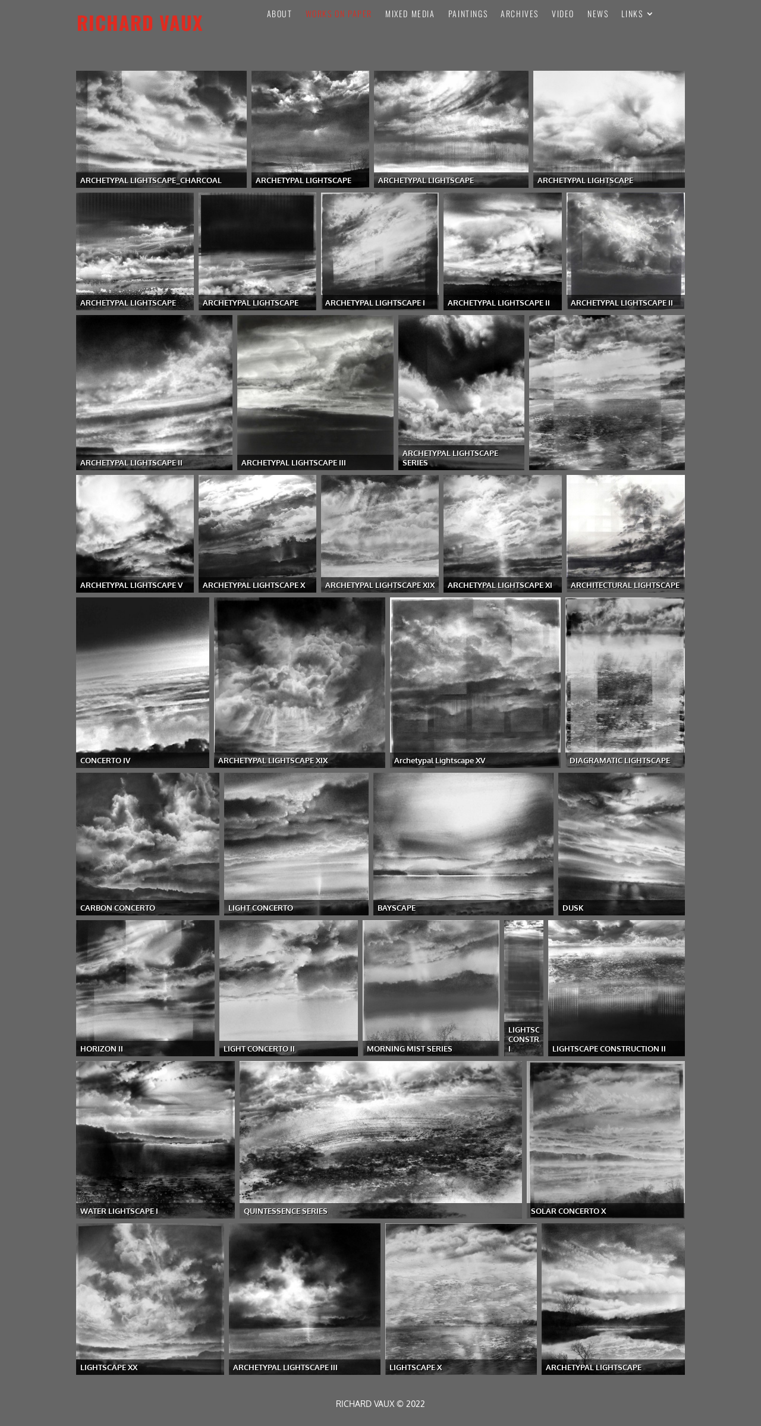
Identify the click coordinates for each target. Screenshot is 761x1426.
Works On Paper (339, 15)
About (280, 15)
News (597, 15)
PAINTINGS (468, 15)
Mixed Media (410, 15)
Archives (520, 15)
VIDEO (563, 15)
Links (632, 15)
